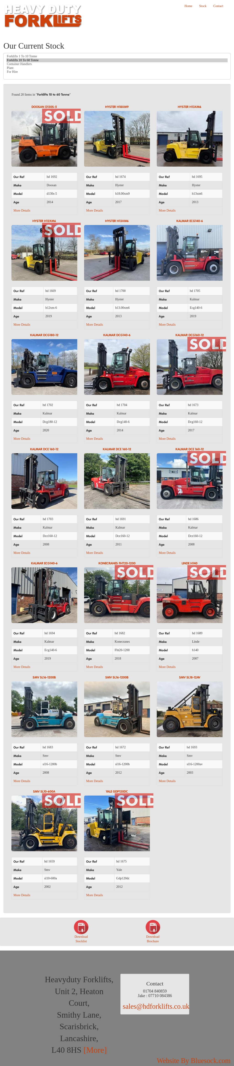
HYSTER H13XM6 (189, 107)
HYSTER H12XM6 (44, 221)
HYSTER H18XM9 (117, 107)
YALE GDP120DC (117, 792)
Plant (117, 68)
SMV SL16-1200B (44, 677)
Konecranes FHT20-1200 (117, 563)
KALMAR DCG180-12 (44, 335)
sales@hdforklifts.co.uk (156, 1006)
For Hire (117, 72)
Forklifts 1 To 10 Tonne (117, 56)
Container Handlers (117, 64)
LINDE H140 (189, 563)
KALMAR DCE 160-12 (44, 449)
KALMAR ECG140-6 (189, 221)
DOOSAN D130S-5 (44, 107)
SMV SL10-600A (44, 792)
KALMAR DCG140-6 (116, 335)
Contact (218, 6)
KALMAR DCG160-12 (190, 335)
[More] (95, 1050)
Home (188, 6)
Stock (203, 6)
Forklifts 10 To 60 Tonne (117, 60)
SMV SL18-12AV (189, 677)
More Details (21, 210)
